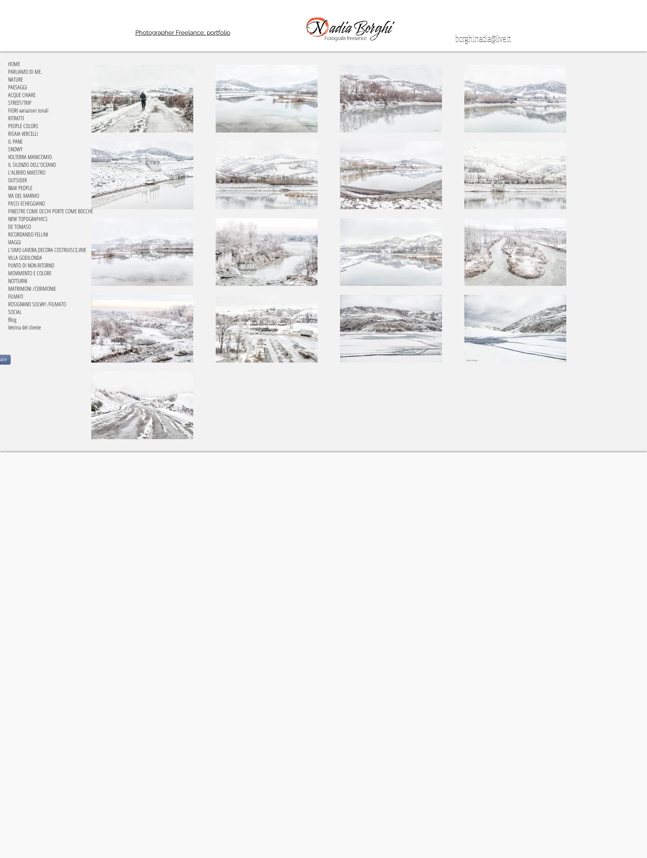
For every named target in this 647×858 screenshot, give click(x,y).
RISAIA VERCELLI (23, 133)
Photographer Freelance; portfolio (182, 32)
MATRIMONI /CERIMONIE (32, 288)
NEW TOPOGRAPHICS (28, 219)
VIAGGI (14, 242)
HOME (14, 64)
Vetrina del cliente (24, 327)
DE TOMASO (19, 226)
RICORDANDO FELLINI (28, 234)
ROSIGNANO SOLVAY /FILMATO (37, 304)
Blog (12, 319)
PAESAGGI (17, 87)
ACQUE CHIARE (21, 95)
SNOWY (15, 149)
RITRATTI (16, 118)
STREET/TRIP (19, 102)
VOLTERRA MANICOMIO (30, 157)
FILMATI (15, 296)
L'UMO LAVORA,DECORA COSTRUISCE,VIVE (47, 250)
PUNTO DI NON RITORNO (31, 265)
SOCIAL (15, 312)
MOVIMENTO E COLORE (29, 273)
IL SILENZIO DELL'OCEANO (32, 164)
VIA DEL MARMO (23, 195)
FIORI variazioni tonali (28, 110)
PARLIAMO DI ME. (25, 71)
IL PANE (15, 141)
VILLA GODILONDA (25, 257)
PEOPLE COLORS (23, 126)
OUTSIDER (17, 180)
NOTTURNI (17, 281)
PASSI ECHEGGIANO (26, 203)
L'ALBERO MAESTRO (26, 172)
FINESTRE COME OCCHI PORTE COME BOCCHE (50, 211)
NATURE (15, 79)
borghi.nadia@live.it (483, 38)
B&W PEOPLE (20, 188)
